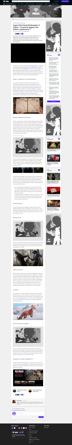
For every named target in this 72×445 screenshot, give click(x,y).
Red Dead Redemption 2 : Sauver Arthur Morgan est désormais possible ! (53, 67)
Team (30, 429)
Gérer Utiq (31, 441)
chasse (27, 293)
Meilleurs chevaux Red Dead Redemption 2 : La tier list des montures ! (52, 163)
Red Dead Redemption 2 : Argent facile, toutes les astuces (53, 150)
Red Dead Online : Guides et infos (19, 22)
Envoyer (41, 417)
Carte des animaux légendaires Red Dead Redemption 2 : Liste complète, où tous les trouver (53, 182)
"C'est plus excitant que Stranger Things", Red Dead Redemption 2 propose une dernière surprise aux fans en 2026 (54, 97)
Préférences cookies (33, 437)
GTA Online (24, 94)
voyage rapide (16, 90)
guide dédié (34, 67)
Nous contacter (32, 427)
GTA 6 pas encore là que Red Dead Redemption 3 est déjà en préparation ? (54, 88)
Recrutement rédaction (33, 431)
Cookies (30, 436)
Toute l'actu (53, 101)
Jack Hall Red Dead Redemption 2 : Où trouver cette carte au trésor (53, 195)
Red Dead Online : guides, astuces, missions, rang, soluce (36, 19)
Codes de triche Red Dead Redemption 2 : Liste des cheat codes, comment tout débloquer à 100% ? (53, 209)
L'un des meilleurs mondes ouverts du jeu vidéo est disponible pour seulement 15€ (54, 71)
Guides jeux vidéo (17, 19)
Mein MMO (46, 427)
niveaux (33, 88)
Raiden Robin (26, 31)
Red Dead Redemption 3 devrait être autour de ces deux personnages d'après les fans (54, 63)
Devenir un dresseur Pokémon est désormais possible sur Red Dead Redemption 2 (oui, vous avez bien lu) (54, 75)
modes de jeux (24, 362)
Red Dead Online (25, 68)
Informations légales (33, 432)
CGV (30, 442)
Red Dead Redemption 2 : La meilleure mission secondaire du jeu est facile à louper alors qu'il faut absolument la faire (54, 92)
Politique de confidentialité (34, 439)
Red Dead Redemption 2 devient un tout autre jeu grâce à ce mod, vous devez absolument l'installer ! (54, 84)
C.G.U (30, 434)
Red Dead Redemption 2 (24, 19)
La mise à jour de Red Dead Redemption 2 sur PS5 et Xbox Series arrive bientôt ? (54, 79)
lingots (21, 91)
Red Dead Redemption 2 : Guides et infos (37, 391)
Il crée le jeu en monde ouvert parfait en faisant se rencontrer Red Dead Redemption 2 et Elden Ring (54, 59)
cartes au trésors (32, 90)
